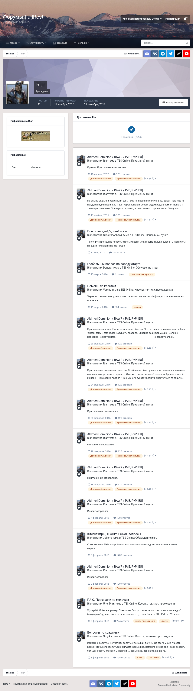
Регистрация (172, 18)
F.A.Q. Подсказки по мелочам (108, 600)
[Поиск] (162, 43)
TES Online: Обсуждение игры (140, 267)
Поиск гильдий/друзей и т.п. (107, 231)
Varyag (107, 289)
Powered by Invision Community (174, 685)
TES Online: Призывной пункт (135, 160)
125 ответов (121, 657)
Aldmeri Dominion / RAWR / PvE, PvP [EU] (115, 157)
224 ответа (121, 621)
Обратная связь (59, 684)
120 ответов (121, 174)
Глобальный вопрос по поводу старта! (114, 264)
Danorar (107, 267)
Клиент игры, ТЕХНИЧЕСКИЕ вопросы (114, 534)
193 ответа (117, 252)
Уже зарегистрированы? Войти (142, 19)
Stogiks (107, 636)
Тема (6, 684)
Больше (82, 42)
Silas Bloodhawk (112, 235)
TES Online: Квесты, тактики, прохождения (147, 289)
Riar (89, 160)
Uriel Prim (109, 603)
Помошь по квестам (101, 286)
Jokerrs (107, 537)
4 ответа (118, 274)
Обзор (14, 42)
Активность (37, 42)
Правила (62, 42)
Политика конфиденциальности (30, 684)
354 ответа (119, 307)
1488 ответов (122, 555)
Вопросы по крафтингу (103, 632)
